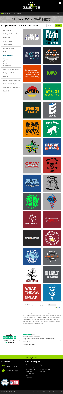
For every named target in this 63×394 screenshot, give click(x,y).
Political (6, 91)
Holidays (6, 52)
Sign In (60, 13)
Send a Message (10, 370)
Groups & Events (8, 48)
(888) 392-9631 (6, 13)
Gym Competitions (8, 63)
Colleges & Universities (11, 34)
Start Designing (30, 367)
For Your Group (30, 373)
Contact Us (29, 377)
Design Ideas (29, 371)
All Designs (7, 30)
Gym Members (7, 65)
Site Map (42, 371)
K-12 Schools (7, 41)
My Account (43, 365)
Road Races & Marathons (11, 87)
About (27, 375)
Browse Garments (30, 369)
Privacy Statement (45, 369)
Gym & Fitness (8, 55)
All (4, 58)
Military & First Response (11, 80)
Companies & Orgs (9, 84)
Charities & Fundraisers (11, 69)
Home (27, 365)
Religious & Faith (9, 73)
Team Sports (7, 44)
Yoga (4, 61)
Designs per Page (42, 305)
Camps (5, 76)
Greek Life (6, 37)
